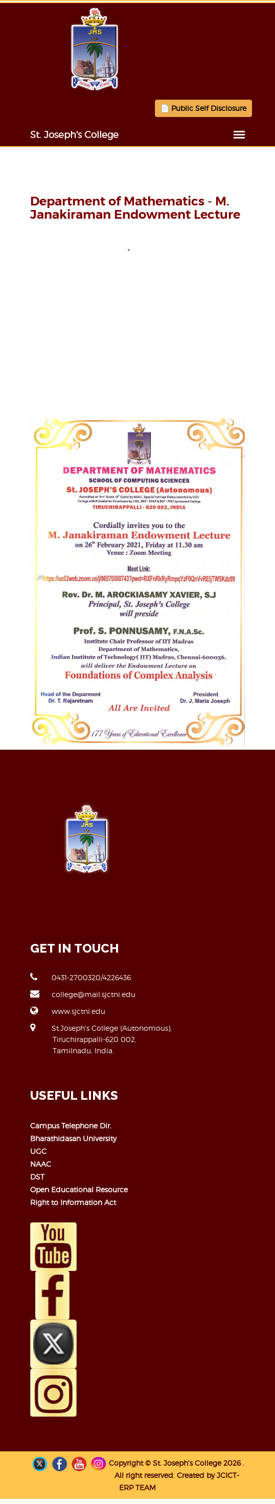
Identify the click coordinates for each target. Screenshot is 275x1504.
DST (37, 1176)
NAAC (40, 1164)
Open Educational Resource (79, 1189)
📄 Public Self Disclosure (203, 108)
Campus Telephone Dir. (70, 1125)
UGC (38, 1151)
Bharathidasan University (73, 1138)
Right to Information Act (73, 1202)
